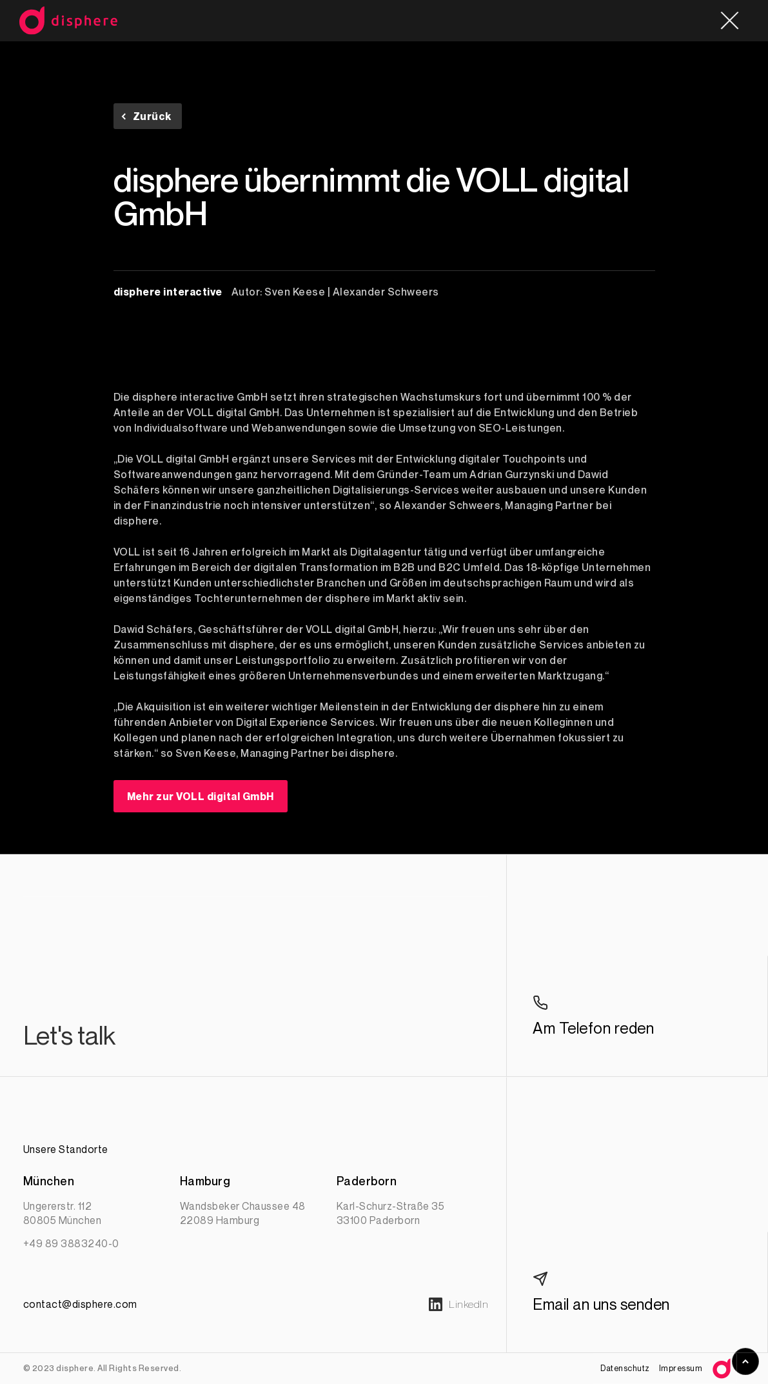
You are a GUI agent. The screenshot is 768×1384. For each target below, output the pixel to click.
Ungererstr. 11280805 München (62, 1213)
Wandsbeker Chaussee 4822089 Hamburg (243, 1213)
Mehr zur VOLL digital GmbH (200, 796)
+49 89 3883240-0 (71, 1243)
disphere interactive (167, 291)
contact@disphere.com (80, 1304)
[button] (729, 20)
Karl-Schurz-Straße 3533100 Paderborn (391, 1213)
